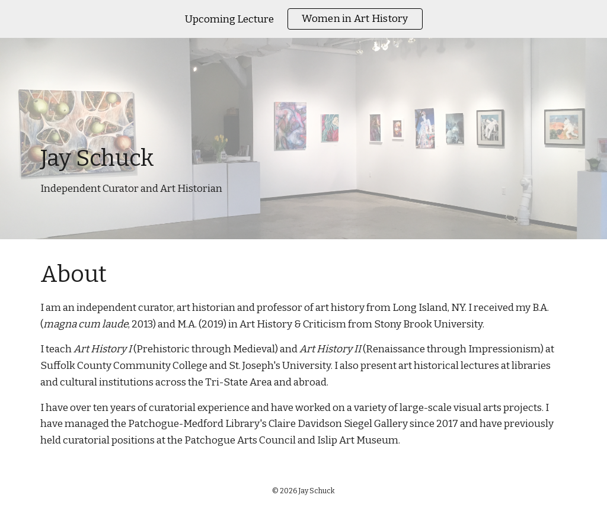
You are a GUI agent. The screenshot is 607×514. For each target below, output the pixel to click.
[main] (304, 138)
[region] (303, 19)
